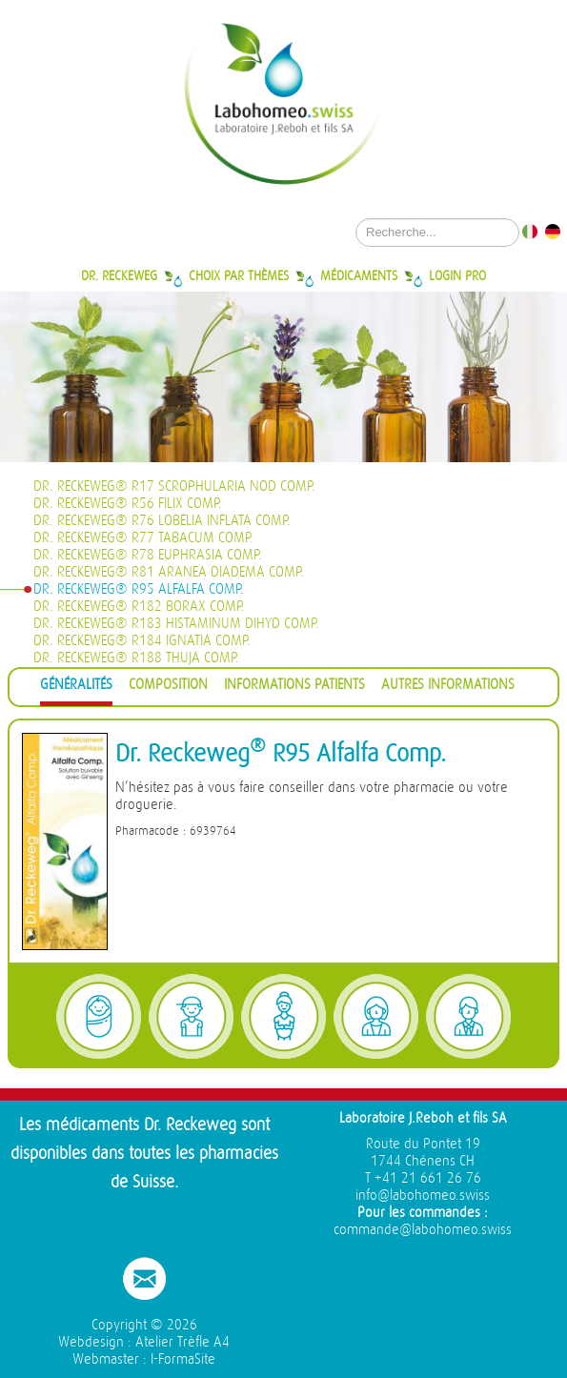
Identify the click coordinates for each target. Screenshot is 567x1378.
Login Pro (457, 275)
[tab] (76, 687)
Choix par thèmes (239, 275)
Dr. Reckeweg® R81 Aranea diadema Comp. (168, 572)
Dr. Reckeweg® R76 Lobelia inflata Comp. (162, 521)
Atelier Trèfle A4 (182, 1342)
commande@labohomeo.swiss (423, 1230)
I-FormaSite (183, 1359)
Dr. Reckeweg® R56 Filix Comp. (127, 504)
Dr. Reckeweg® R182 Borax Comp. (139, 606)
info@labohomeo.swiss (422, 1195)
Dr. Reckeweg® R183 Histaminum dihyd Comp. (176, 624)
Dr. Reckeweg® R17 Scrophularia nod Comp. (174, 486)
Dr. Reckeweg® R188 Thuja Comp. (136, 658)
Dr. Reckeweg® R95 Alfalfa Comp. (138, 589)
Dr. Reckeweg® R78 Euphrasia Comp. (147, 555)
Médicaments (358, 275)
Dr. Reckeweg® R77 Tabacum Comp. (143, 538)
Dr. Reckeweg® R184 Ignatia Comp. (142, 641)
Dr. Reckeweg (119, 275)
